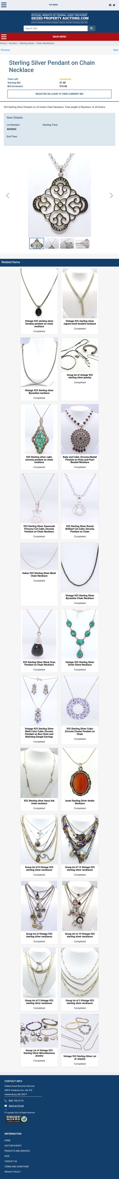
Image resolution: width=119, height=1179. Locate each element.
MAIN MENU (33, 37)
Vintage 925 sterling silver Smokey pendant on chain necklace (39, 324)
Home (3, 43)
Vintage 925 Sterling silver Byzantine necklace (39, 391)
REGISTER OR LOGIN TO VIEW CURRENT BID (59, 93)
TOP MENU (29, 4)
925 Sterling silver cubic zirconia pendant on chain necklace (39, 460)
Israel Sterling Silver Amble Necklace (79, 802)
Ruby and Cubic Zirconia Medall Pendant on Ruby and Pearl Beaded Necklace (80, 460)
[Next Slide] (111, 195)
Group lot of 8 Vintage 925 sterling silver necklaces (39, 868)
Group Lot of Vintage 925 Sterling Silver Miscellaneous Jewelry (39, 1053)
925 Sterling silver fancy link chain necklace (39, 802)
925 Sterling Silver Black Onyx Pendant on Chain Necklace (39, 663)
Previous (5, 50)
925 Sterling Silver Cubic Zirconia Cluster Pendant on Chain (80, 732)
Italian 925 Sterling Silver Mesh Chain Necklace (39, 574)
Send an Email (16, 1105)
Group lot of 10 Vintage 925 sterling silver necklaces (80, 935)
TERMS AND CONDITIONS (16, 1166)
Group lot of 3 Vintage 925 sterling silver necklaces (80, 1002)
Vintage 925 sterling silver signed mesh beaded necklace (80, 322)
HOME (7, 1140)
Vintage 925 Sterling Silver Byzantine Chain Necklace (79, 597)
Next (115, 50)
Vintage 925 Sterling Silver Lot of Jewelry (79, 1057)
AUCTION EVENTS (12, 1145)
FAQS (7, 1156)
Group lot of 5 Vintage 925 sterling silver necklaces (39, 1002)
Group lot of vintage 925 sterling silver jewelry (80, 376)
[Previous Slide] (7, 195)
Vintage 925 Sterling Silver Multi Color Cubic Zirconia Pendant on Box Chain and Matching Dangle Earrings (39, 733)
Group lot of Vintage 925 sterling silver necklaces (39, 935)
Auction (13, 43)
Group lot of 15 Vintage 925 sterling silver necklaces (80, 868)
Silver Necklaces (45, 43)
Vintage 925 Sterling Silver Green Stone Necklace (79, 663)
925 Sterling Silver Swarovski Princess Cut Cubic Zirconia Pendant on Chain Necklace (39, 529)
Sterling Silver (27, 43)
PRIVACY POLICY (12, 1172)
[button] (36, 243)
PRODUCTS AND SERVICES (17, 1151)
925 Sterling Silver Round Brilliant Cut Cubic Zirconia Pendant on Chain (79, 529)
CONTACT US (10, 1161)
